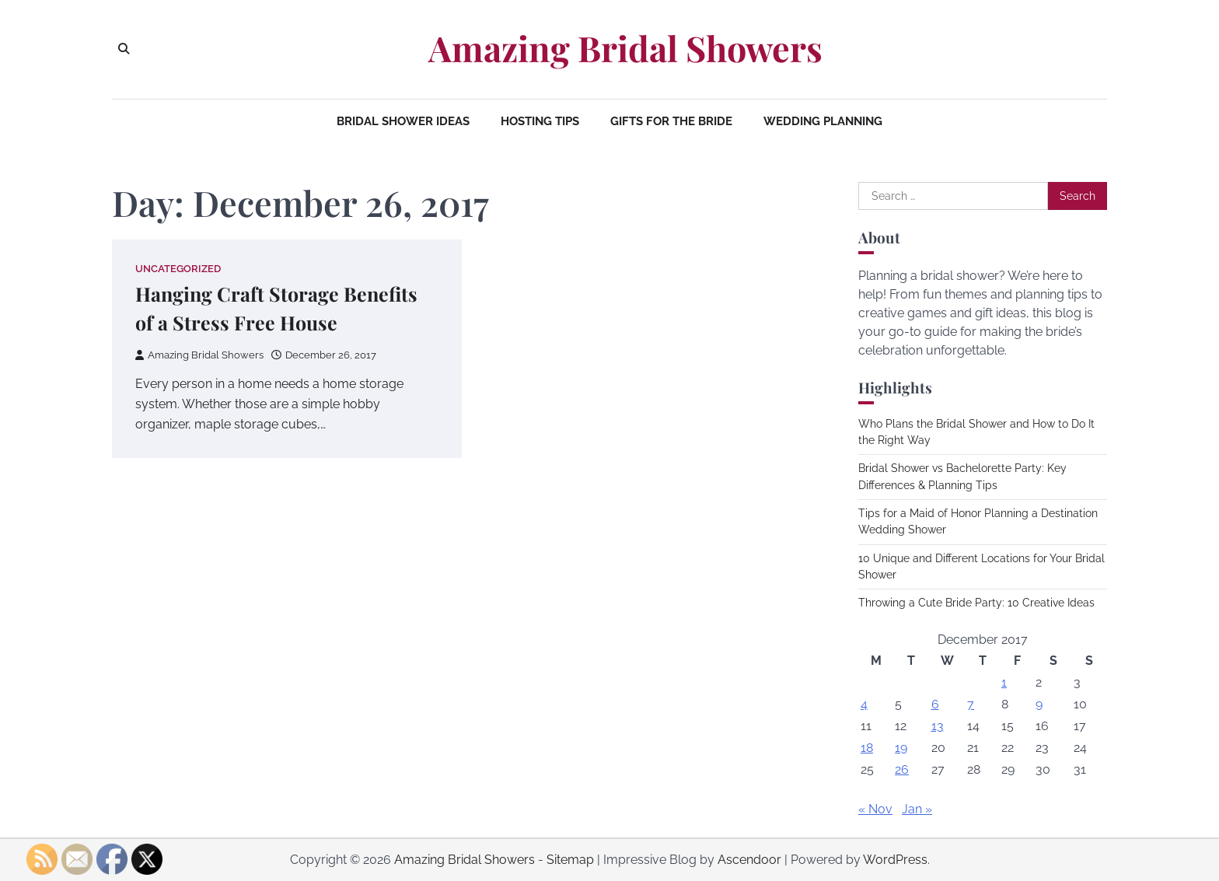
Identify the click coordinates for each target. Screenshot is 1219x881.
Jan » (917, 809)
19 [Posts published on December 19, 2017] (901, 747)
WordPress (895, 859)
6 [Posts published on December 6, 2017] (935, 704)
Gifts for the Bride (671, 121)
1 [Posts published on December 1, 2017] (1004, 682)
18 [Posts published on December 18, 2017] (867, 747)
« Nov (875, 809)
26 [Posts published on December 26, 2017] (902, 769)
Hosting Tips (540, 121)
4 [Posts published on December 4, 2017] (864, 704)
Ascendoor (749, 859)
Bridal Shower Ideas (403, 121)
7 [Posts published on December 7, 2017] (970, 704)
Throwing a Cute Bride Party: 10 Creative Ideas (976, 602)
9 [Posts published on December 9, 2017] (1039, 704)
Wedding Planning (822, 121)
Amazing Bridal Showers (625, 48)
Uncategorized (178, 268)
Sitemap (570, 859)
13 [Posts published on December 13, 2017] (937, 725)
